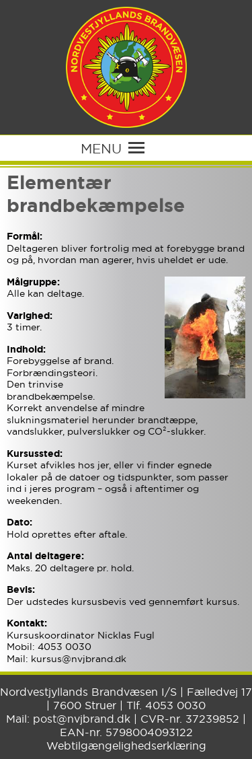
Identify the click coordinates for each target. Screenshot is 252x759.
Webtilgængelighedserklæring (126, 745)
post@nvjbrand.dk (81, 718)
